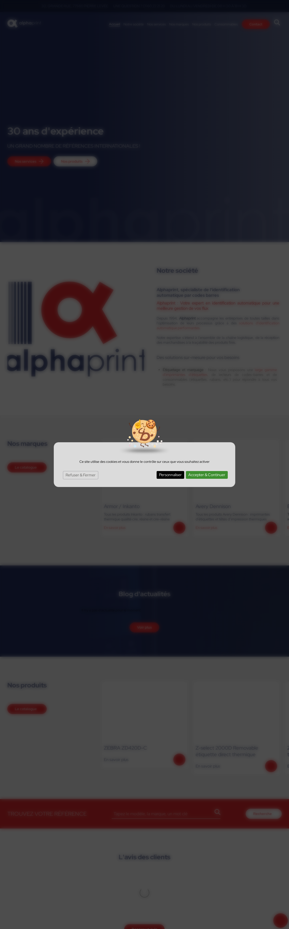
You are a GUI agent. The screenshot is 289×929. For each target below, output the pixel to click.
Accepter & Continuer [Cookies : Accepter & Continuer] (206, 474)
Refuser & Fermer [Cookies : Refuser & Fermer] (81, 475)
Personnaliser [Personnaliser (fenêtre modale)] (170, 474)
